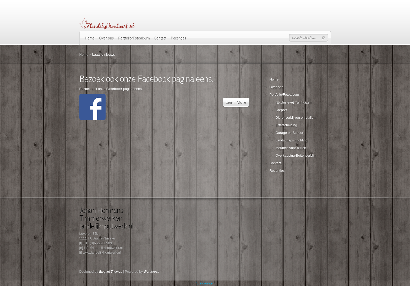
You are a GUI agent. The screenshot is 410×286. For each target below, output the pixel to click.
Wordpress (151, 271)
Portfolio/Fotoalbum (134, 38)
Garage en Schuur (289, 133)
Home (90, 38)
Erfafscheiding (286, 125)
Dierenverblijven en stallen (295, 117)
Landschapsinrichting (292, 140)
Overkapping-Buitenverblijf (295, 155)
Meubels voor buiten (291, 148)
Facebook (114, 89)
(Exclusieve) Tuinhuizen (293, 102)
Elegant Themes (110, 271)
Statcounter (205, 283)
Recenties (178, 38)
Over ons (106, 38)
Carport (281, 110)
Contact (160, 38)
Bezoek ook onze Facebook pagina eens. (146, 79)
